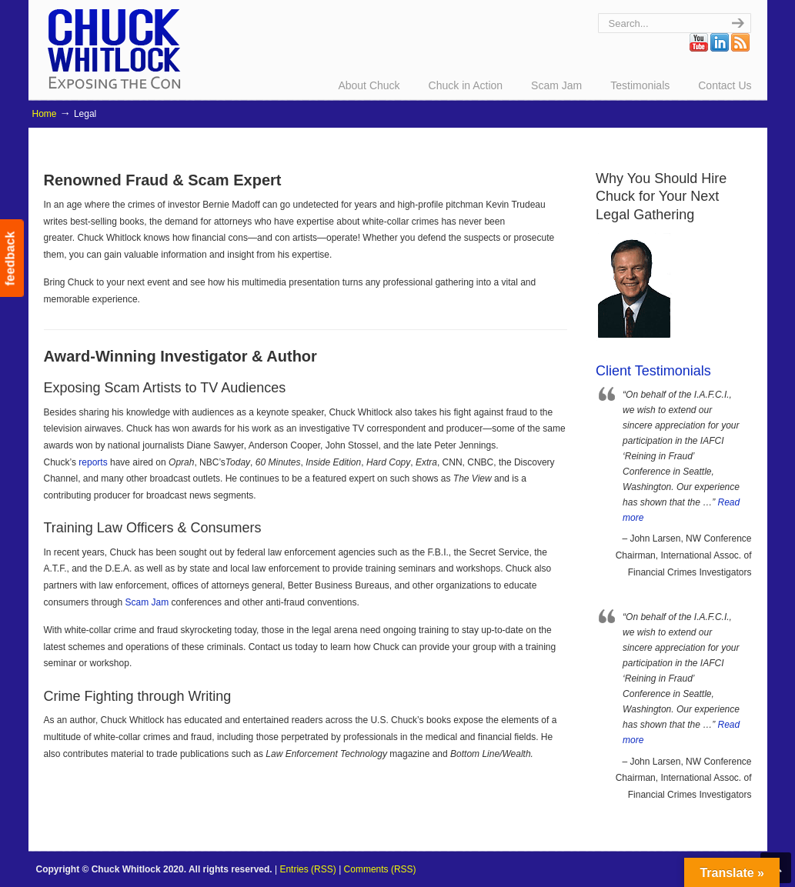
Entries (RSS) (307, 869)
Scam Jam (147, 602)
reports (92, 462)
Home (44, 113)
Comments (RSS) (380, 869)
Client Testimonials (653, 370)
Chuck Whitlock (114, 48)
